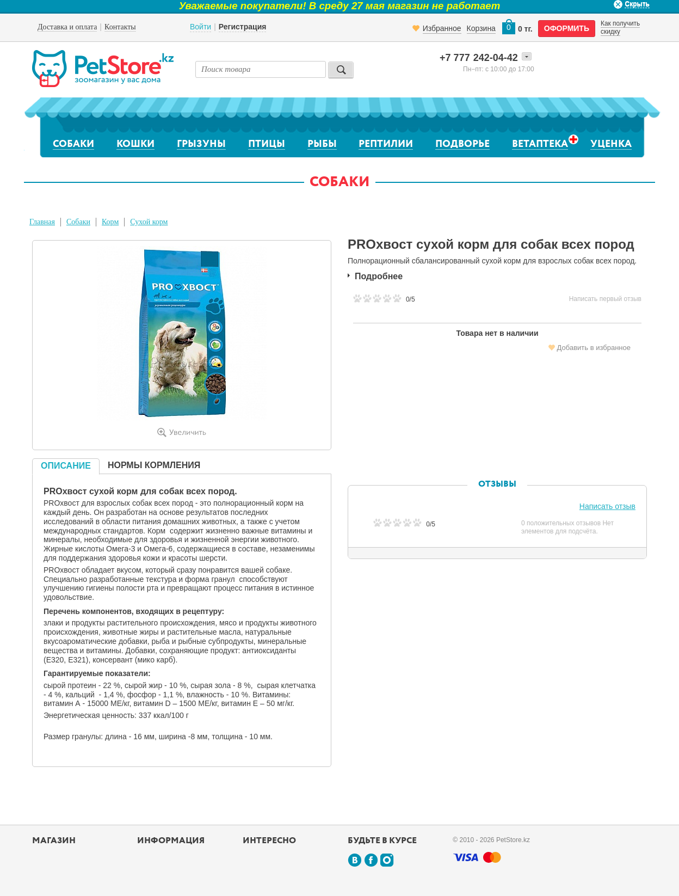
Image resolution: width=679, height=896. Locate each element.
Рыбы (322, 144)
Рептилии (386, 144)
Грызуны (201, 144)
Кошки (135, 144)
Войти (200, 26)
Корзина (481, 28)
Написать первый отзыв (605, 299)
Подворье (462, 144)
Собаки (73, 144)
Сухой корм (149, 222)
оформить (566, 28)
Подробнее (379, 276)
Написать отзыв (607, 506)
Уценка (611, 144)
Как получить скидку (620, 27)
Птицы (266, 144)
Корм (110, 222)
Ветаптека (540, 144)
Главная (42, 222)
